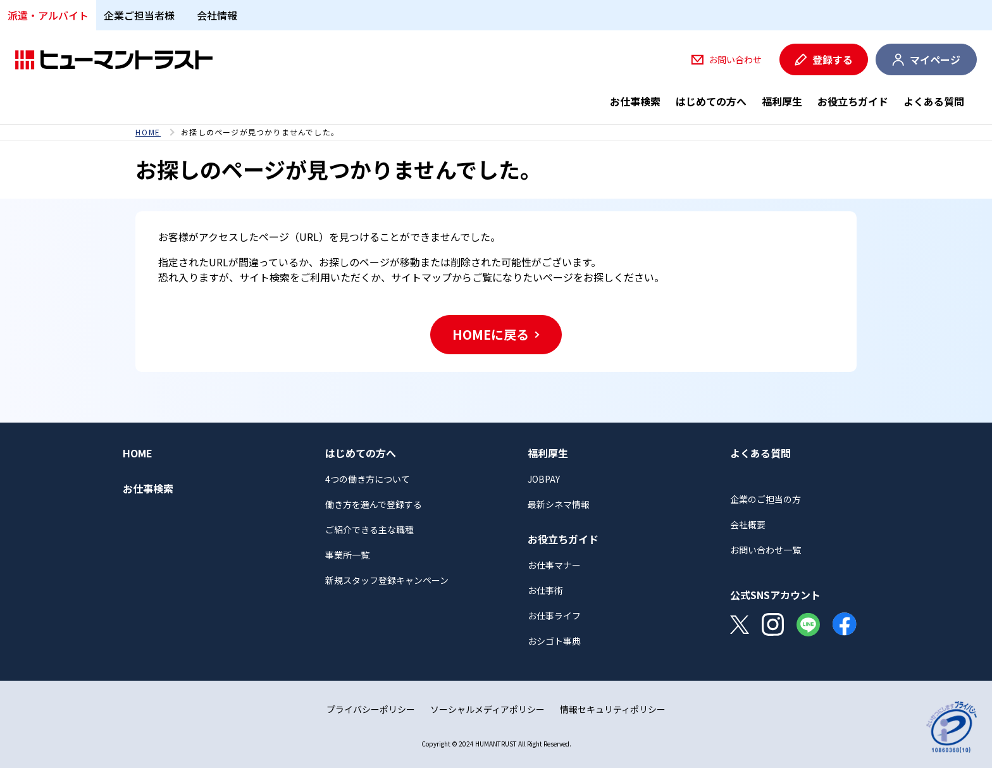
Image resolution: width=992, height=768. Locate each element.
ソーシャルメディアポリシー (487, 709)
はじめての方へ (711, 101)
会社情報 (217, 15)
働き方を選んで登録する (373, 504)
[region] (496, 132)
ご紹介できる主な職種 (369, 529)
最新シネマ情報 (559, 504)
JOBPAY (544, 479)
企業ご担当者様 (139, 15)
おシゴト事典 (554, 641)
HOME (148, 132)
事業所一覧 (347, 554)
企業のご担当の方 (765, 499)
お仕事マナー (554, 565)
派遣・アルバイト (48, 15)
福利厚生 (782, 101)
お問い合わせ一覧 (765, 549)
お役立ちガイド (852, 101)
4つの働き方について (367, 479)
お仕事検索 (635, 101)
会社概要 (748, 524)
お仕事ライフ (554, 615)
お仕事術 (545, 590)
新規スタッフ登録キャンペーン (387, 580)
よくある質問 (933, 101)
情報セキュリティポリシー (613, 709)
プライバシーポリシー (370, 709)
